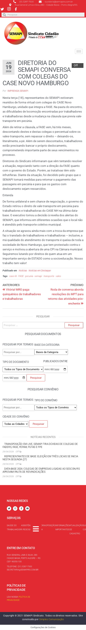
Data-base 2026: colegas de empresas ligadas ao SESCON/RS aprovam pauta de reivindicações (41, 470)
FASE (21, 276)
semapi (38, 276)
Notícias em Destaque (40, 270)
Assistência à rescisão (27, 527)
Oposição (50, 525)
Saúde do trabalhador (14, 527)
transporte (49, 276)
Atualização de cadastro (76, 529)
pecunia (29, 276)
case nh (13, 276)
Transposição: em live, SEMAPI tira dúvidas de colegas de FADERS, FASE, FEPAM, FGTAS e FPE (40, 445)
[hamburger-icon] (79, 51)
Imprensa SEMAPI (17, 90)
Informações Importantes (62, 527)
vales (58, 276)
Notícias (23, 270)
